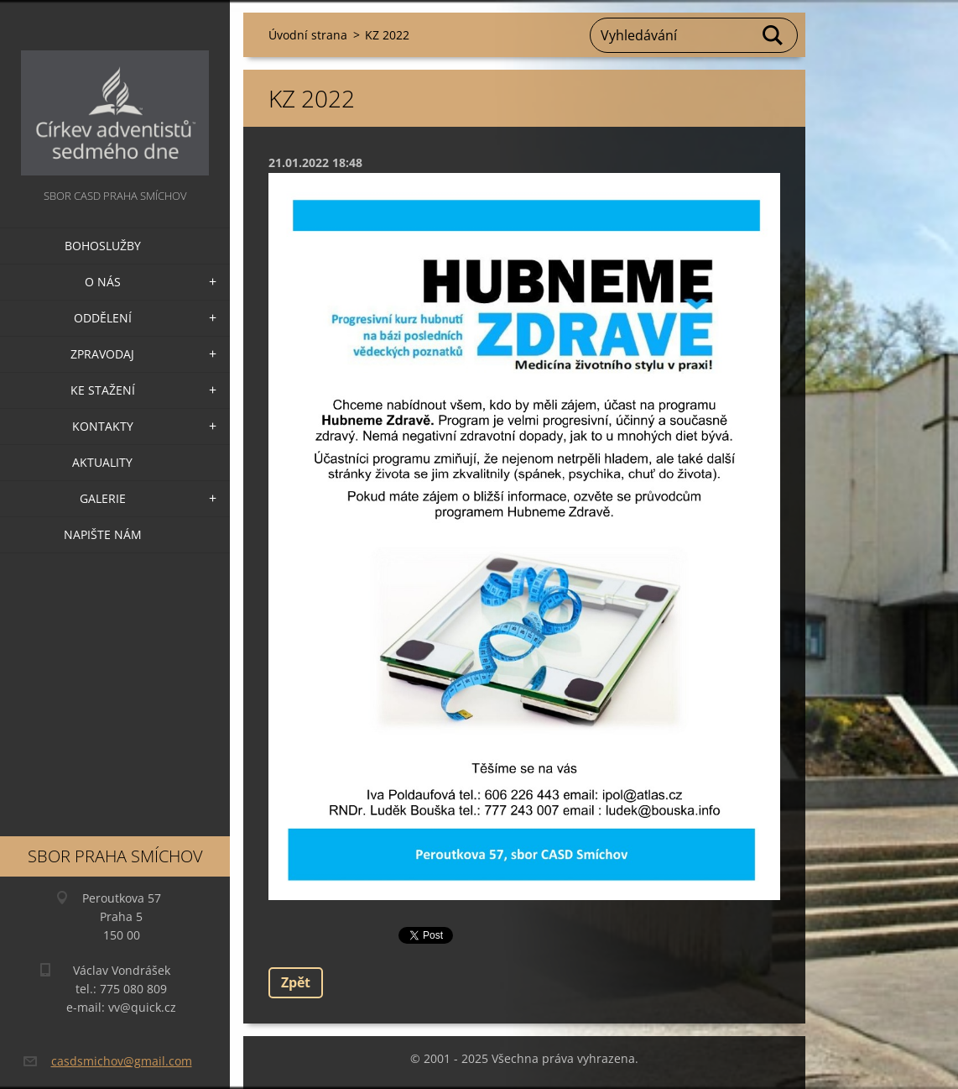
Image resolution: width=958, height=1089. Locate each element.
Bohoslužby (103, 246)
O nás (103, 282)
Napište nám (103, 534)
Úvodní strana (307, 35)
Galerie (103, 498)
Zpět (295, 982)
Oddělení (103, 318)
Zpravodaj (102, 354)
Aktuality (102, 462)
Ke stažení (102, 390)
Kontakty (102, 426)
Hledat (773, 35)
